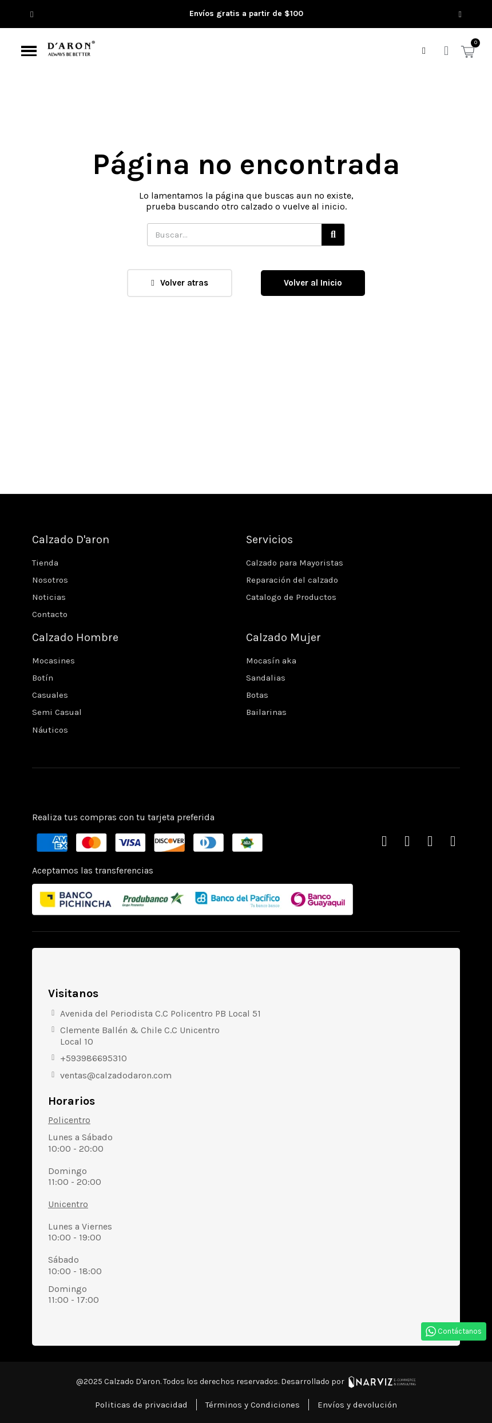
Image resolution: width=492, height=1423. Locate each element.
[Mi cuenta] (446, 51)
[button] (31, 14)
